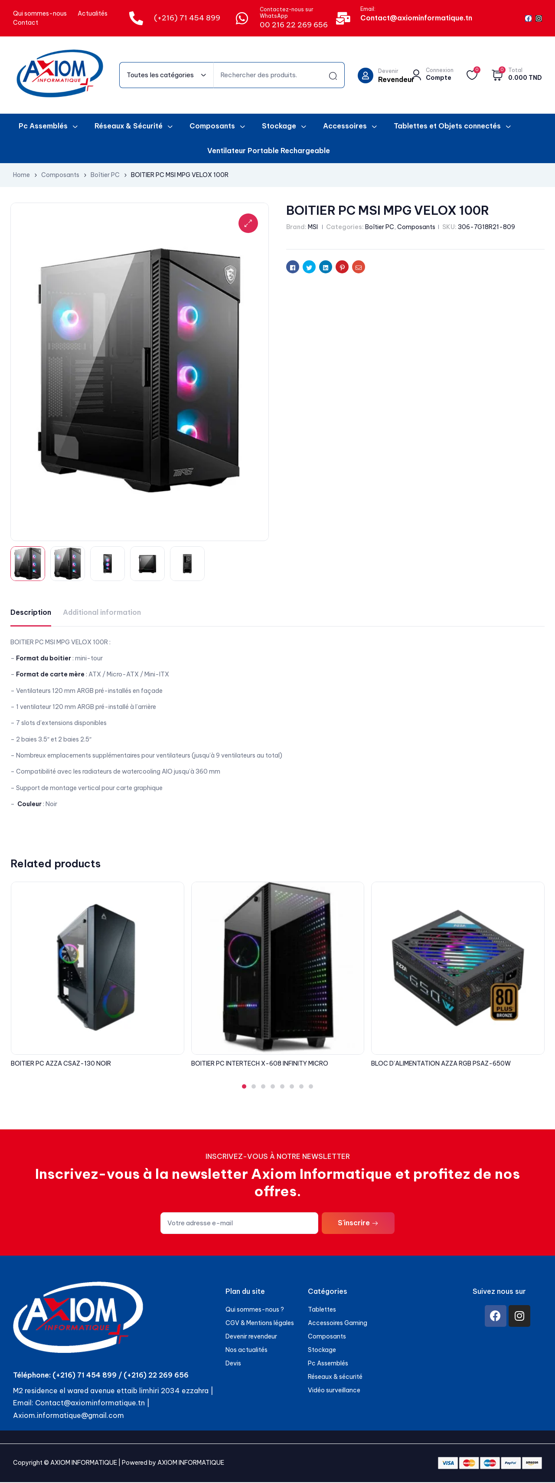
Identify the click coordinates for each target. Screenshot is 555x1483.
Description (30, 613)
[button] (244, 1087)
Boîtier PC (105, 175)
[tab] (30, 613)
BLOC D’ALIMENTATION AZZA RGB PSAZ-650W (441, 1064)
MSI (313, 227)
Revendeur (396, 79)
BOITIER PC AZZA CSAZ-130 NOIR (61, 1064)
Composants (60, 175)
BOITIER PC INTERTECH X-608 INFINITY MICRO (259, 1064)
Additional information (102, 613)
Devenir (388, 71)
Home (21, 175)
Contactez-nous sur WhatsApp (286, 13)
